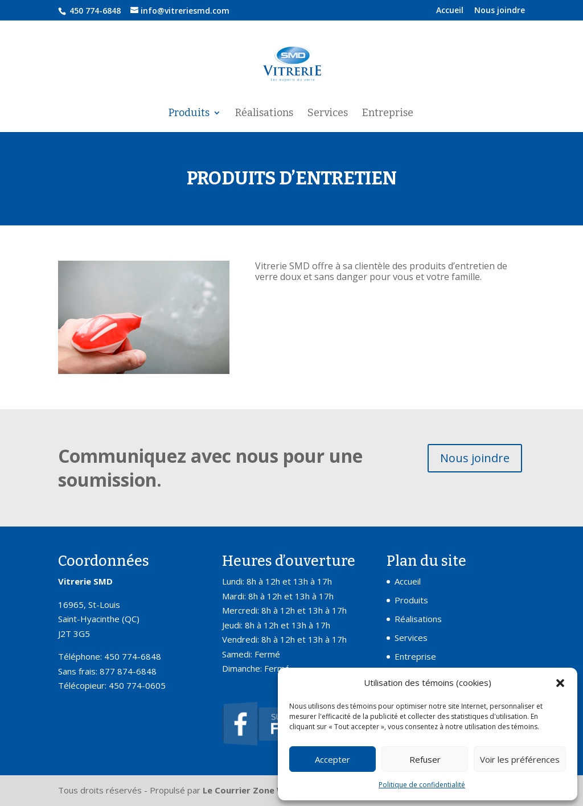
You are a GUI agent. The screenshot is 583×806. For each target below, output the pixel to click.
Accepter (332, 759)
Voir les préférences (520, 759)
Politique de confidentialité (422, 784)
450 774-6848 (94, 10)
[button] (560, 683)
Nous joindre (499, 10)
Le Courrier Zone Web (249, 790)
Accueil (449, 10)
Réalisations (264, 114)
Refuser (425, 759)
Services (327, 114)
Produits (189, 114)
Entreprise (387, 114)
